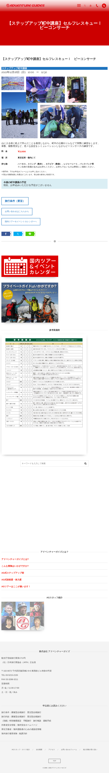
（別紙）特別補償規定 (11, 721)
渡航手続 (47, 721)
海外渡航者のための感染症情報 (27, 729)
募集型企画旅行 (18, 712)
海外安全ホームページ (27, 725)
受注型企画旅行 (34, 712)
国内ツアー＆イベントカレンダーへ (21, 221)
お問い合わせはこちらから (17, 211)
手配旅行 (27, 721)
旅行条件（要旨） (15, 201)
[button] (104, 6)
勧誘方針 (23, 733)
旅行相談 (37, 721)
